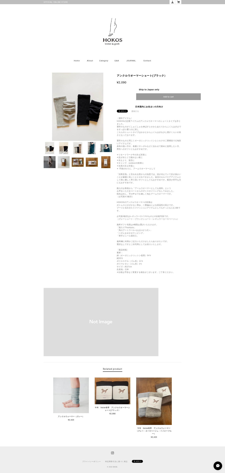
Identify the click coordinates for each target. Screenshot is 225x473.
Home (77, 61)
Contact (147, 61)
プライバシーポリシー (91, 462)
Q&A (117, 61)
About (90, 61)
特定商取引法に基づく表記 (116, 462)
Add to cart (168, 96)
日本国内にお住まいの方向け (149, 107)
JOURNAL (131, 61)
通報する (135, 111)
